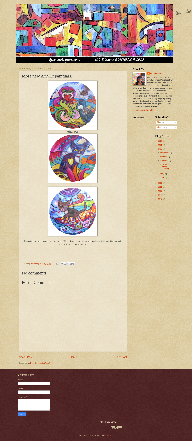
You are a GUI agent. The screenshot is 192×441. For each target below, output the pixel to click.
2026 (160, 141)
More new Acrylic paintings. (165, 166)
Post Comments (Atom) (40, 363)
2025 (160, 145)
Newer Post (25, 357)
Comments (162, 127)
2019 (160, 195)
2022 (160, 187)
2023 (160, 183)
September (165, 160)
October (164, 157)
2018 (160, 199)
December (165, 152)
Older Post (120, 357)
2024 (160, 149)
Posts (160, 122)
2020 (160, 191)
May (162, 174)
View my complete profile (143, 110)
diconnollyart (156, 73)
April (162, 178)
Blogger (109, 435)
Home (73, 357)
